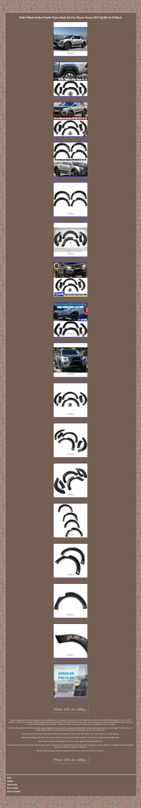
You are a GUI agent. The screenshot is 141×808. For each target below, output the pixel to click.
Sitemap (10, 781)
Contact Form (12, 784)
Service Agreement (13, 791)
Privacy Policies (12, 788)
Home (9, 777)
